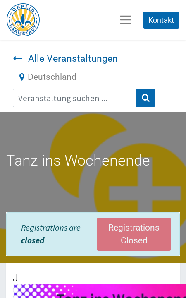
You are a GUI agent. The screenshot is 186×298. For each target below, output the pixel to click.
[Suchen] (145, 98)
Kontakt (161, 20)
